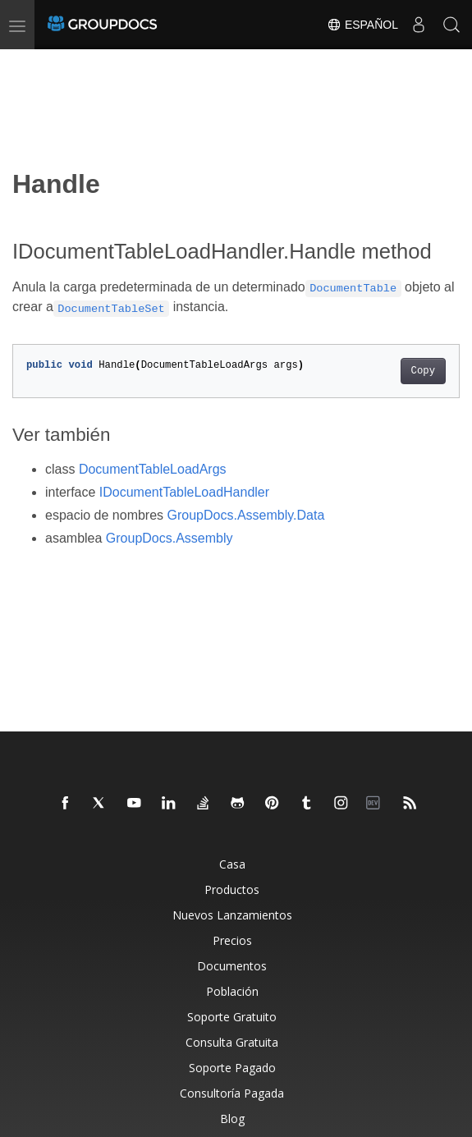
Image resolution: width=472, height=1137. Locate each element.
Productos (231, 889)
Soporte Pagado (232, 1067)
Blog (232, 1118)
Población (232, 991)
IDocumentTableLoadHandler (184, 492)
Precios (232, 940)
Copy (423, 371)
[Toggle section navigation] (26, 63)
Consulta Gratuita (232, 1042)
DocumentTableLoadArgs (153, 469)
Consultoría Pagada (232, 1093)
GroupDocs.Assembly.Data (246, 515)
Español (362, 24)
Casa (232, 864)
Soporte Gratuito (232, 1017)
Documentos (232, 966)
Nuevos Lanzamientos (232, 915)
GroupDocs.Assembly (169, 538)
